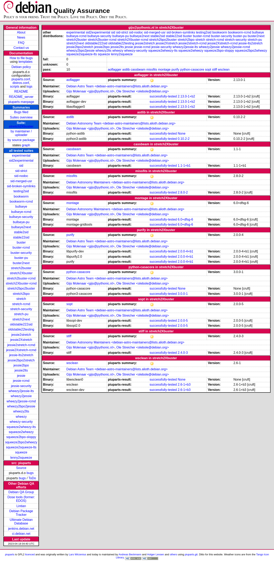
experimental (21, 155)
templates (25, 61)
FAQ (21, 42)
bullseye (21, 206)
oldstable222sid (21, 324)
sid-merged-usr (21, 181)
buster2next (21, 263)
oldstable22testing (21, 329)
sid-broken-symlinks (21, 186)
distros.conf (21, 83)
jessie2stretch (21, 334)
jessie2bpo (21, 365)
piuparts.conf (21, 79)
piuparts (9, 554)
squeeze (21, 452)
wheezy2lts (21, 411)
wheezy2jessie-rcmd (21, 401)
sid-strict (21, 171)
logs (29, 86)
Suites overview (21, 117)
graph (26, 145)
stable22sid (21, 237)
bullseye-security (21, 217)
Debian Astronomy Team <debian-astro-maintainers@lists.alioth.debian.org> (121, 123)
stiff (214, 69)
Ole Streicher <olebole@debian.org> (142, 91)
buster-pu (21, 258)
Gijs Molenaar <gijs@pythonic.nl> (90, 91)
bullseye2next (21, 227)
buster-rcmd (21, 247)
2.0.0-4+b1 (185, 251)
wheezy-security (21, 421)
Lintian (21, 506)
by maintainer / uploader (21, 133)
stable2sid (21, 232)
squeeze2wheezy (21, 432)
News (21, 37)
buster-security (21, 252)
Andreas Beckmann (129, 554)
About (21, 32)
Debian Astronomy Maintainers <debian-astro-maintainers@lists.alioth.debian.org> (125, 182)
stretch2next (21, 319)
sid (21, 165)
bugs (30, 473)
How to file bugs (21, 58)
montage (164, 69)
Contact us (21, 47)
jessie (21, 375)
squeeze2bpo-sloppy (21, 437)
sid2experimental (21, 160)
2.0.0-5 (183, 320)
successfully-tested (163, 96)
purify (175, 69)
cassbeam (138, 69)
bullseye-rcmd (21, 211)
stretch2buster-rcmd (21, 278)
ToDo (32, 478)
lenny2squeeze (21, 457)
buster (21, 242)
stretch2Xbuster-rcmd (21, 283)
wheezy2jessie (21, 396)
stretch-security (21, 309)
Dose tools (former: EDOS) (21, 498)
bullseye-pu (21, 222)
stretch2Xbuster (21, 126)
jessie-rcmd (21, 380)
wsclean (224, 69)
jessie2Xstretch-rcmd (21, 350)
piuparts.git (191, 554)
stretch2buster (21, 268)
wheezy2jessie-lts (21, 391)
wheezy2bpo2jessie (21, 406)
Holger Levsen (155, 554)
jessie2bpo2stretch (21, 360)
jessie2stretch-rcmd (21, 345)
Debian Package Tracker (21, 512)
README (21, 91)
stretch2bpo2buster (21, 288)
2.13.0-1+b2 (186, 96)
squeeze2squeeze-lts (21, 447)
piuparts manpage (21, 102)
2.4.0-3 (183, 352)
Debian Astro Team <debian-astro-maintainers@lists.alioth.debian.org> (117, 86)
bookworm (21, 196)
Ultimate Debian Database (21, 521)
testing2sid (21, 191)
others (173, 554)
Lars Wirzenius (77, 554)
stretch (21, 298)
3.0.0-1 (183, 293)
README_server (21, 96)
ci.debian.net (21, 533)
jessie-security (21, 386)
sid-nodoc (21, 176)
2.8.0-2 (183, 192)
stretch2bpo (21, 293)
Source (21, 468)
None (181, 133)
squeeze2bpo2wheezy (21, 442)
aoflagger (114, 69)
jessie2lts (21, 370)
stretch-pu (21, 314)
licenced (30, 554)
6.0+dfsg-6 (185, 219)
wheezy (21, 416)
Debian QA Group (21, 492)
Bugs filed (21, 112)
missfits (151, 69)
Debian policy (21, 67)
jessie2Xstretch (21, 339)
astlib (126, 69)
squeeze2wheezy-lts (21, 427)
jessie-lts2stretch (21, 355)
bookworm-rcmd (21, 201)
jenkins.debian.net (21, 528)
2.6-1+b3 (184, 384)
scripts (14, 86)
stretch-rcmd (21, 304)
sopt (208, 69)
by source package (21, 140)
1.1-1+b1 (184, 165)
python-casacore (192, 69)
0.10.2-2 (184, 138)
